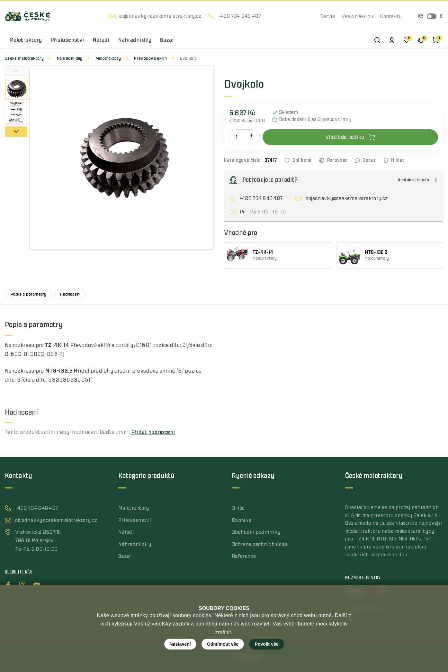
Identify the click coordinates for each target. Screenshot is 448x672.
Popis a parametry (28, 294)
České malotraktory (24, 58)
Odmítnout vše (222, 644)
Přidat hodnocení (153, 432)
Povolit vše (267, 644)
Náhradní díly (70, 58)
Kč (420, 16)
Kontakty (391, 16)
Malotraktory (108, 58)
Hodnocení (70, 294)
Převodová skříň (150, 58)
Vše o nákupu (358, 16)
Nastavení (180, 644)
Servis (327, 16)
